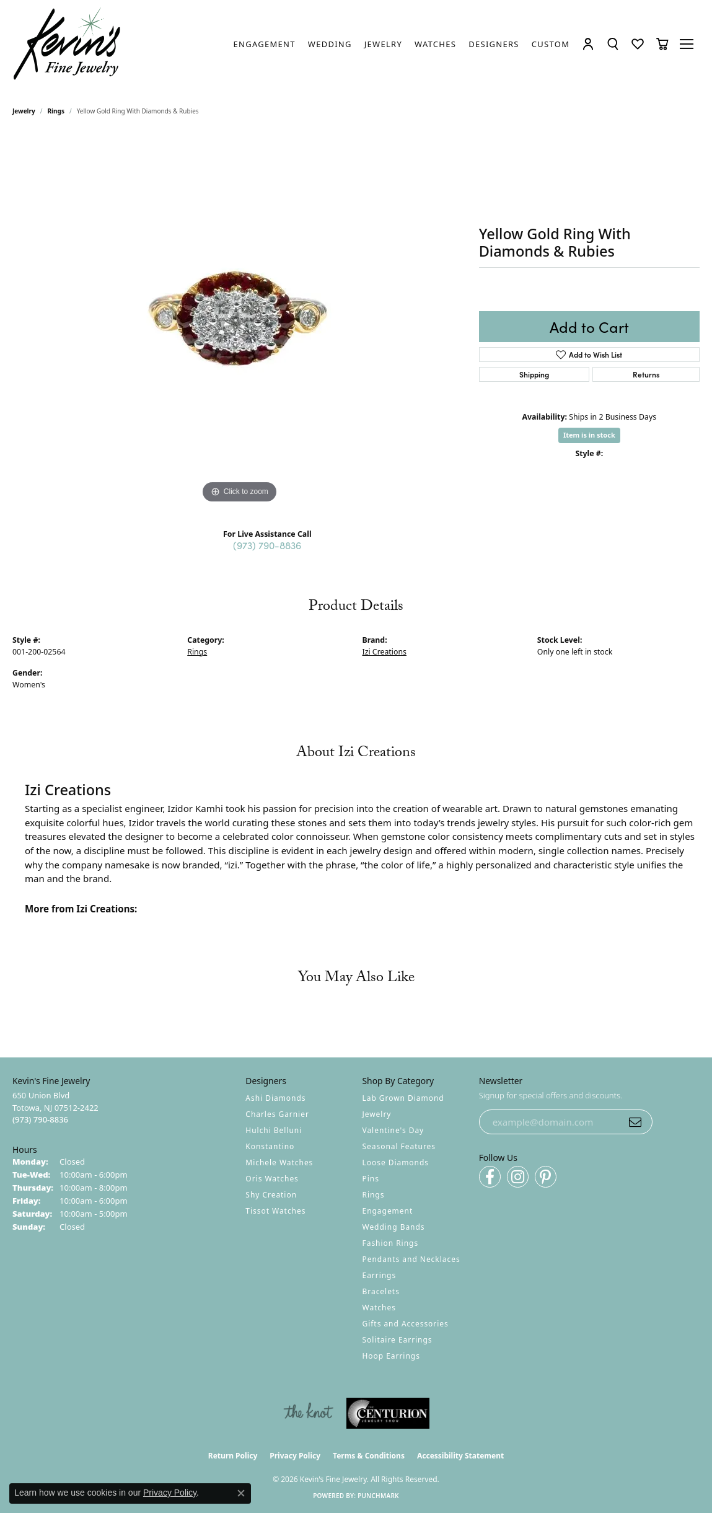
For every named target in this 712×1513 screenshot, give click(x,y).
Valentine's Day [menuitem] (393, 1130)
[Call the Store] (40, 1119)
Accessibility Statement (460, 1455)
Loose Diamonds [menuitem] (396, 1162)
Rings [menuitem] (374, 1194)
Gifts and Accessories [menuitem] (406, 1323)
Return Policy (233, 1455)
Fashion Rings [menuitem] (391, 1243)
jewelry (23, 111)
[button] (588, 44)
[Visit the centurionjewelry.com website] (387, 1413)
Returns (646, 374)
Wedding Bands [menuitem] (394, 1227)
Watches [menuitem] (379, 1307)
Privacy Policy (295, 1455)
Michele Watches (279, 1162)
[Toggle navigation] (687, 44)
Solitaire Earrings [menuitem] (398, 1339)
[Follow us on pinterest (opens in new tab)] (545, 1177)
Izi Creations (385, 651)
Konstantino (269, 1146)
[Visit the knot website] (308, 1413)
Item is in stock (589, 435)
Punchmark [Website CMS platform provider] (378, 1495)
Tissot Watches (275, 1211)
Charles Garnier (277, 1114)
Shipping (534, 374)
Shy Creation (271, 1194)
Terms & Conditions (369, 1455)
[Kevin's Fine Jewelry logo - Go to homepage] (67, 44)
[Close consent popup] (241, 1493)
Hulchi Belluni (273, 1130)
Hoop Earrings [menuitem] (391, 1356)
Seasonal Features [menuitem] (399, 1146)
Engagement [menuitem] (388, 1211)
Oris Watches (272, 1178)
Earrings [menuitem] (380, 1275)
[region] (239, 320)
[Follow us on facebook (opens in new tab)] (490, 1177)
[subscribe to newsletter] (635, 1122)
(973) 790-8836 (267, 545)
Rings (56, 111)
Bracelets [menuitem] (381, 1291)
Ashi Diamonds (275, 1098)
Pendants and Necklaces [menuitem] (411, 1259)
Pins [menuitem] (371, 1178)
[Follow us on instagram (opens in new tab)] (518, 1177)
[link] (265, 44)
